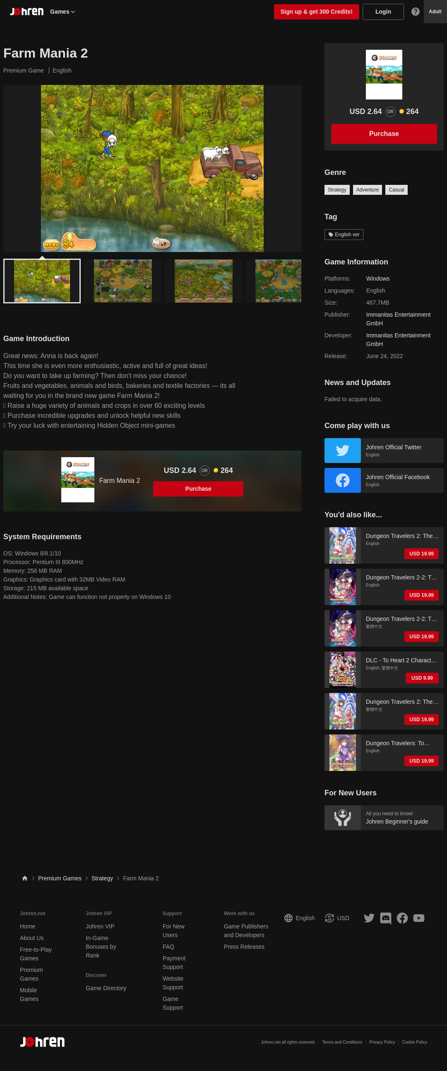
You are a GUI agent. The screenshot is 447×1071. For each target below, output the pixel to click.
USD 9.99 (422, 678)
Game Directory (106, 988)
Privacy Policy (382, 1042)
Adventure (367, 190)
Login (383, 11)
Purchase (198, 488)
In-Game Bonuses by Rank (101, 947)
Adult (435, 12)
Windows (378, 278)
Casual (396, 190)
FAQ (168, 946)
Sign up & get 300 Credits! (317, 11)
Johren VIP (100, 926)
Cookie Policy (414, 1042)
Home (27, 926)
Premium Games (60, 878)
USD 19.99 (421, 554)
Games (63, 11)
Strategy (337, 190)
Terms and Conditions (342, 1042)
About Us (32, 938)
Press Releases (244, 946)
